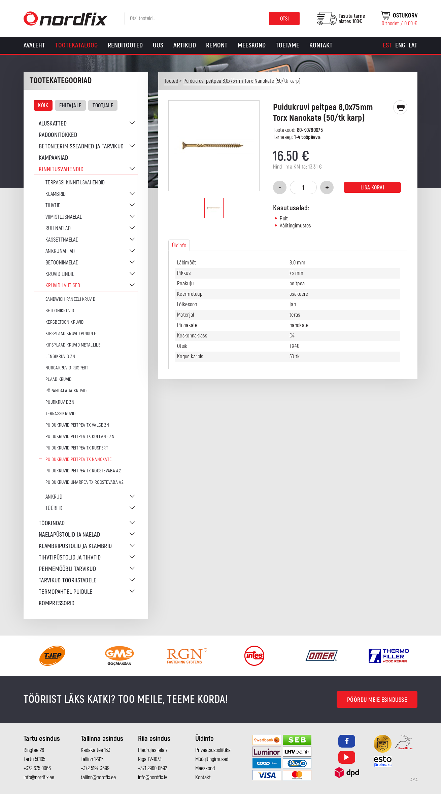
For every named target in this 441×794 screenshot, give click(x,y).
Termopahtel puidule (66, 592)
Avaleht (34, 45)
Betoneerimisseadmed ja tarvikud (81, 146)
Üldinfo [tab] (179, 245)
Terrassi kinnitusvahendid (75, 182)
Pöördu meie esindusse (377, 700)
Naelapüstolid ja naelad (69, 535)
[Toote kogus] (303, 187)
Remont (217, 45)
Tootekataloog (76, 45)
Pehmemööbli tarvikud (67, 569)
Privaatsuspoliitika (213, 750)
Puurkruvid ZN (59, 402)
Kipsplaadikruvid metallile (72, 345)
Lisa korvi (372, 187)
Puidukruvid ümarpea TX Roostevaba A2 (84, 482)
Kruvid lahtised (62, 285)
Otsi (284, 18)
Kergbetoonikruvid (64, 322)
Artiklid (184, 45)
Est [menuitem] (387, 45)
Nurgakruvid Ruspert (67, 368)
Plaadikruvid (58, 379)
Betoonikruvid (59, 311)
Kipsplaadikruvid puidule (70, 333)
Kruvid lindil (59, 274)
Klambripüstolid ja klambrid (75, 546)
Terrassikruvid (60, 414)
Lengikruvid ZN (60, 356)
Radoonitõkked (58, 135)
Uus (158, 45)
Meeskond (252, 45)
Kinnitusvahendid (61, 169)
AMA (413, 780)
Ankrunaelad (60, 251)
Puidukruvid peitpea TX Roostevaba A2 (83, 471)
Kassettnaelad (61, 240)
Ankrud (53, 497)
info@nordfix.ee (39, 777)
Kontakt (321, 45)
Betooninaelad (61, 262)
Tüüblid (53, 508)
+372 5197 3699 (95, 768)
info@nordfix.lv (152, 777)
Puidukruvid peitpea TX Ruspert (76, 448)
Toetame (287, 45)
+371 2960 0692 (152, 768)
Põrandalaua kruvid (66, 391)
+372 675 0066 (37, 768)
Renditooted (125, 45)
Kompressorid (57, 603)
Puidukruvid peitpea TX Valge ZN (77, 425)
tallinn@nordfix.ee (98, 777)
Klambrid (55, 194)
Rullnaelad (58, 228)
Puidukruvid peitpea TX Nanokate (78, 459)
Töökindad (52, 523)
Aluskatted (53, 124)
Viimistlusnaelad (63, 217)
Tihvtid (53, 205)
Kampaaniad (53, 158)
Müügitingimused (211, 759)
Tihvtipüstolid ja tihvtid (70, 558)
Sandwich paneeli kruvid (70, 299)
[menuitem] (387, 45)
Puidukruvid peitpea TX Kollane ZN (79, 436)
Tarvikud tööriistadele (68, 580)
